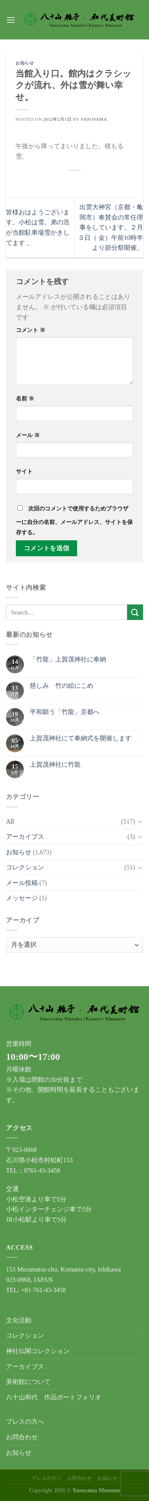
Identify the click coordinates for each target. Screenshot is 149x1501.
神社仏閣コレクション (38, 1351)
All (10, 821)
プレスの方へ (25, 1421)
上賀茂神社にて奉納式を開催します (81, 738)
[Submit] (135, 612)
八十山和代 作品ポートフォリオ (53, 1397)
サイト (24, 471)
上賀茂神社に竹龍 (55, 764)
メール (28, 435)
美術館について (28, 1381)
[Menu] (10, 19)
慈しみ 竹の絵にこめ (61, 685)
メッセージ (22, 898)
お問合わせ (22, 1437)
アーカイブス (25, 836)
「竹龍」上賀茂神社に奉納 (68, 659)
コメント (30, 330)
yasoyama (94, 119)
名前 (25, 398)
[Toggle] (140, 821)
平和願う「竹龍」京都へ (65, 711)
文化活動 (18, 1320)
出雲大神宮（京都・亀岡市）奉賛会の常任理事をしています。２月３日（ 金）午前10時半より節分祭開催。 (110, 227)
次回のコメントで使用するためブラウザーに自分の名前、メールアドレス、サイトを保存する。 (74, 520)
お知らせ (24, 63)
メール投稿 (22, 882)
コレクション (25, 867)
